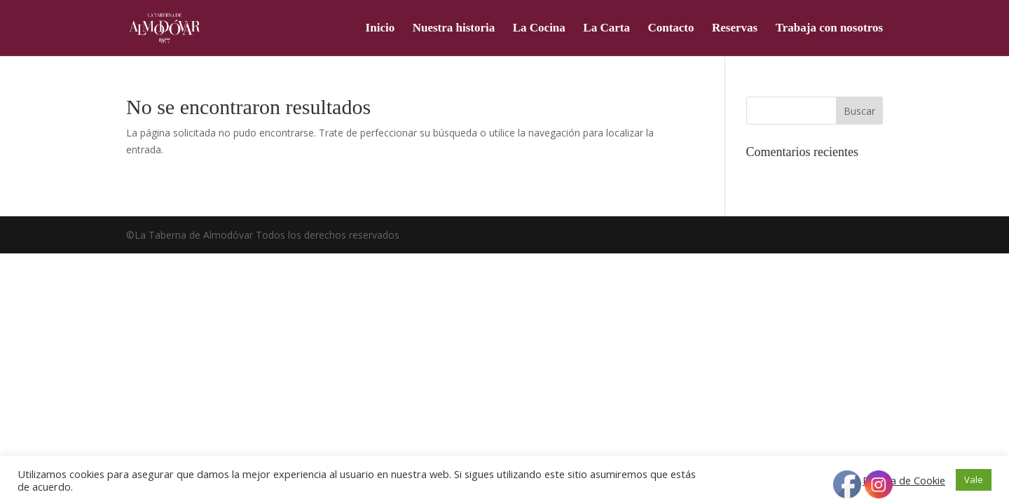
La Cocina (539, 28)
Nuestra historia (454, 28)
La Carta (606, 28)
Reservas (734, 28)
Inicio (380, 28)
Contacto (670, 28)
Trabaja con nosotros (829, 28)
